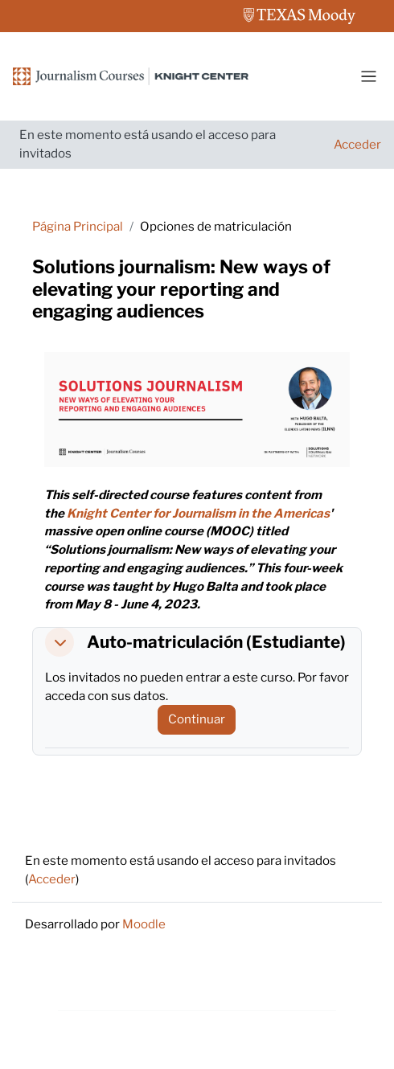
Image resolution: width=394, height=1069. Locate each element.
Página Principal (77, 226)
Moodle (144, 924)
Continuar (196, 719)
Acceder (357, 144)
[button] (59, 642)
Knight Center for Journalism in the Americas (198, 513)
